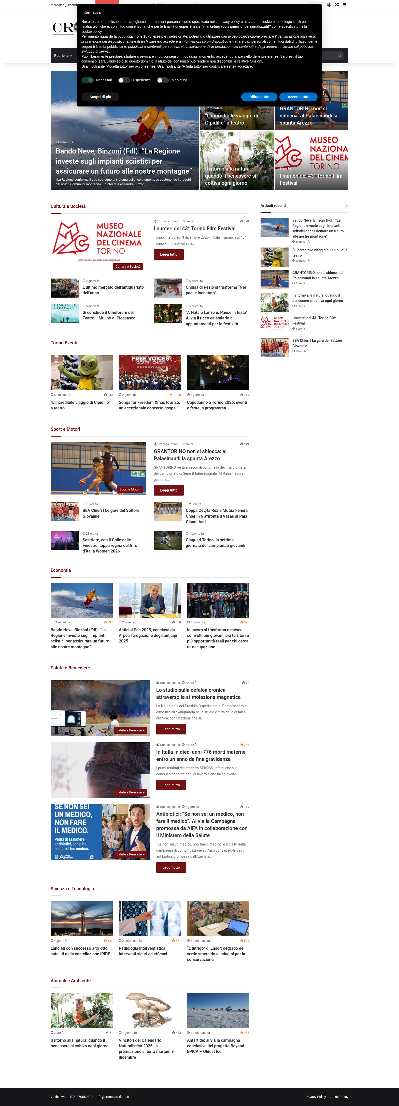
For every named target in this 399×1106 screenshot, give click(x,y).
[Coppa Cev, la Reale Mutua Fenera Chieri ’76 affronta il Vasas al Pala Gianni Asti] (168, 511)
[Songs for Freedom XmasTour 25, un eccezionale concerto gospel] (150, 372)
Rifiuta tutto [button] (259, 97)
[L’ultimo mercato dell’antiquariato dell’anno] (65, 288)
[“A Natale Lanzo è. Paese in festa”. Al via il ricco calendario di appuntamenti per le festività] (168, 313)
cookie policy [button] (91, 31)
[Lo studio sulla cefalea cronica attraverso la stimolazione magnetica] (100, 708)
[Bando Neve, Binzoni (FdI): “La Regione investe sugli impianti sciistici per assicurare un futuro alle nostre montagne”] (125, 130)
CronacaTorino (168, 221)
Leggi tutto (169, 254)
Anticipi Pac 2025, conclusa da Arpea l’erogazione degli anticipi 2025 (148, 635)
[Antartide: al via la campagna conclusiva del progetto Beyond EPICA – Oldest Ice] (218, 1010)
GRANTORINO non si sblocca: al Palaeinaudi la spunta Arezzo (309, 115)
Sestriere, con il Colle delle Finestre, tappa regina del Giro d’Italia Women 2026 (110, 545)
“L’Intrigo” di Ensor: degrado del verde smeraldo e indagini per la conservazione (216, 954)
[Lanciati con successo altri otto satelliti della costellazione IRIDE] (82, 918)
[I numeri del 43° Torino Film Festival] (312, 160)
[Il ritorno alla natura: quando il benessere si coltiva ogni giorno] (237, 160)
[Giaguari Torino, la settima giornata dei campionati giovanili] (168, 540)
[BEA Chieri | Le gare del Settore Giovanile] (65, 511)
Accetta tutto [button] (298, 97)
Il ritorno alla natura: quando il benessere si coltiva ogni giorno (230, 176)
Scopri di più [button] (100, 97)
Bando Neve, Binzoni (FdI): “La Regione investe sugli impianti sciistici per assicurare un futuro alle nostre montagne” (124, 161)
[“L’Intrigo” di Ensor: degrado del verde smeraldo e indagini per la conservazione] (218, 918)
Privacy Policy (316, 1097)
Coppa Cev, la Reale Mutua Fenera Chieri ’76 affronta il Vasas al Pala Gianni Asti (217, 516)
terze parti (160, 36)
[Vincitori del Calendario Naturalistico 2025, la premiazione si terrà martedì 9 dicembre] (150, 1010)
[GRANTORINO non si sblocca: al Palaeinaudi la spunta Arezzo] (98, 468)
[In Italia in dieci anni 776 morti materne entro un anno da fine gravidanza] (100, 770)
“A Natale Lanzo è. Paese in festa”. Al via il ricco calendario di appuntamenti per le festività (217, 318)
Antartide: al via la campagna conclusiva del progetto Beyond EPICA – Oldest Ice (215, 1046)
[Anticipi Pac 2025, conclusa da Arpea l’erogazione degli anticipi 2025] (150, 600)
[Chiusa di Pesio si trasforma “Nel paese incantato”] (168, 288)
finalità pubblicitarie (111, 46)
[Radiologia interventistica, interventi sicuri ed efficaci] (150, 918)
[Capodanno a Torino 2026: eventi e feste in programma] (218, 372)
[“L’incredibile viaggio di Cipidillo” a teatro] (82, 372)
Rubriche (61, 56)
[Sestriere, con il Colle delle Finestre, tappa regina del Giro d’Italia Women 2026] (65, 540)
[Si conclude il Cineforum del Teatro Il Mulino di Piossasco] (65, 313)
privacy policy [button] (229, 22)
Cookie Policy (338, 1097)
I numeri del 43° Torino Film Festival (195, 228)
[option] (199, 130)
